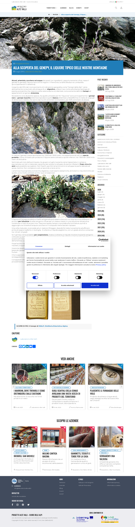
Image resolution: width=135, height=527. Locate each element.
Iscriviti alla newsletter (19, 496)
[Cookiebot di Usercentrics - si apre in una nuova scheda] (100, 240)
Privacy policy (101, 265)
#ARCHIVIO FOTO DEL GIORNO (109, 139)
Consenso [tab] (38, 246)
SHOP (86, 8)
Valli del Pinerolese (84, 485)
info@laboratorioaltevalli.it (22, 488)
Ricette (100, 171)
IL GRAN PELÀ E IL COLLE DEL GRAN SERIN (112, 126)
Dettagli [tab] (67, 246)
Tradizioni (101, 177)
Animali (100, 145)
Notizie (55, 14)
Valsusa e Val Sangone (85, 482)
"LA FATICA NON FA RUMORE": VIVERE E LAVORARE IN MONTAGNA (112, 116)
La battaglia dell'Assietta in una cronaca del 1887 (113, 106)
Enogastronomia (22, 64)
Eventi (79, 8)
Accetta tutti (95, 285)
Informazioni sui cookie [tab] (96, 246)
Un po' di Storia (103, 180)
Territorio (51, 8)
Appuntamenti (102, 147)
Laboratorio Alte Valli (33, 72)
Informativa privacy (113, 482)
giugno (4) (101, 194)
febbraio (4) (101, 205)
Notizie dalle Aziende (104, 169)
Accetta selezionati (67, 285)
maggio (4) (101, 197)
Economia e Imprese (105, 153)
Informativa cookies (113, 485)
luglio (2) (100, 192)
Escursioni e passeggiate (106, 158)
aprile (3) (100, 200)
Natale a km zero (103, 166)
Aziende (63, 8)
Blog (71, 8)
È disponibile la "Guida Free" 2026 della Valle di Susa (113, 97)
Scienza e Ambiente (104, 174)
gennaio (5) (101, 207)
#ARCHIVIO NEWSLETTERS (107, 142)
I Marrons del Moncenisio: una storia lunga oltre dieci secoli (113, 87)
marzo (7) (101, 202)
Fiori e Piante (102, 161)
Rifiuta (40, 285)
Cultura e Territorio (104, 150)
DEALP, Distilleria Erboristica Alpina (53, 326)
